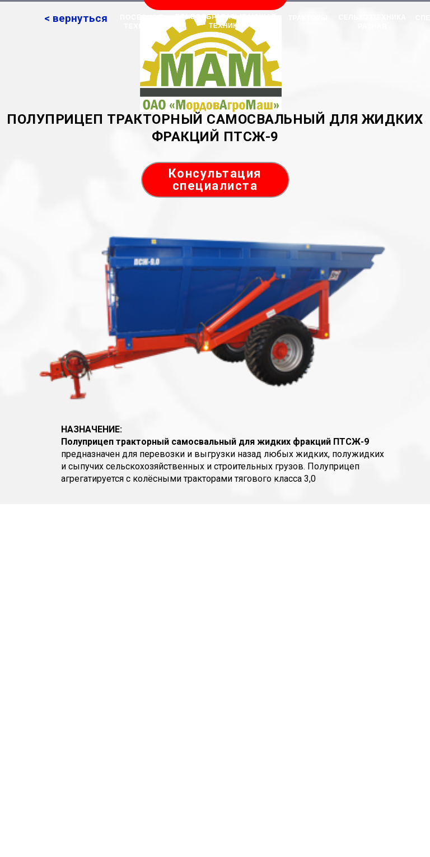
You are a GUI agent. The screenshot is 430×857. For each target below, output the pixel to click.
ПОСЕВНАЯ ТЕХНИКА (141, 21)
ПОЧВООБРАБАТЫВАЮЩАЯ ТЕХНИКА (225, 21)
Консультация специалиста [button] (215, 179)
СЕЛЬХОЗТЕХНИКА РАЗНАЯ (372, 21)
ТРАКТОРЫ (308, 18)
